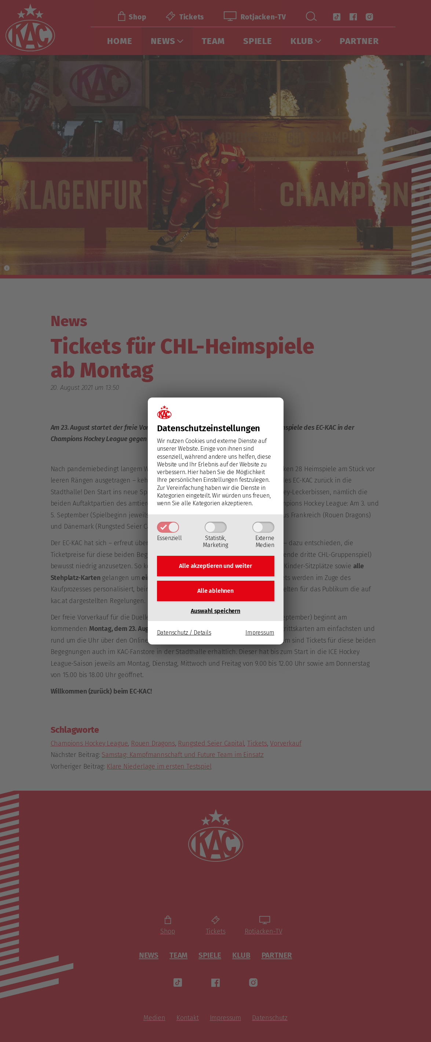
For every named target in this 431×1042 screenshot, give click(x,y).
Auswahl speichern (215, 610)
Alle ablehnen (215, 590)
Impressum (259, 632)
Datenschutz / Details (184, 632)
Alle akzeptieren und (215, 565)
